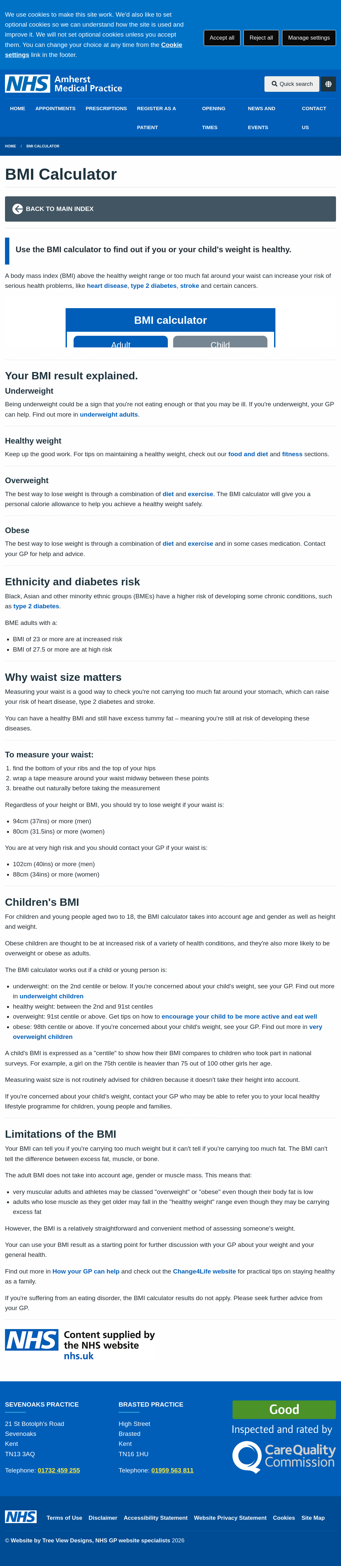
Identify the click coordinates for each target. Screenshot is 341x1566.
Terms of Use (64, 1518)
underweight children (52, 996)
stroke (189, 285)
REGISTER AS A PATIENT (156, 117)
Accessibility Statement (156, 1518)
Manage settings (309, 38)
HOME (17, 108)
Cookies (284, 1518)
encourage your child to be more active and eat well (239, 1016)
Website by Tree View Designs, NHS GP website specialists (90, 1540)
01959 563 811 (173, 1470)
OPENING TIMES (213, 117)
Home (10, 146)
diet (168, 493)
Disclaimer (103, 1518)
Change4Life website (204, 1271)
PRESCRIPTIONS (106, 108)
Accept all (222, 38)
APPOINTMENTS (55, 108)
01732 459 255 (59, 1470)
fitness (292, 454)
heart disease (107, 285)
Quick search (292, 84)
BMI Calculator (43, 146)
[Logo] (64, 84)
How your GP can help (86, 1271)
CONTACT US (314, 117)
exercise (200, 493)
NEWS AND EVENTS (261, 117)
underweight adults (109, 414)
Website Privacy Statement (230, 1518)
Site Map (313, 1518)
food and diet (248, 454)
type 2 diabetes (153, 285)
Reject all (261, 38)
